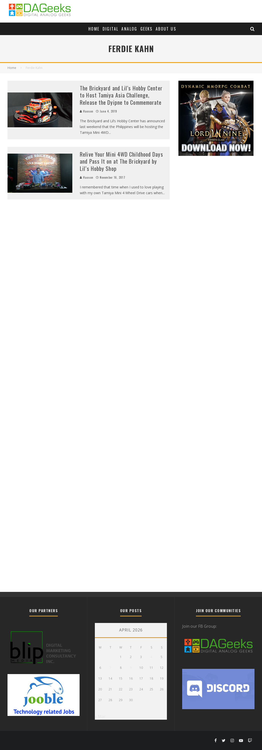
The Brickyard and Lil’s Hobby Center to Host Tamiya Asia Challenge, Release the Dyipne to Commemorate (121, 95)
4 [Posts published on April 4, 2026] (151, 657)
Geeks (146, 29)
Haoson (86, 111)
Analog (129, 29)
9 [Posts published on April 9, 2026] (131, 668)
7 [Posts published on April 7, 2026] (110, 668)
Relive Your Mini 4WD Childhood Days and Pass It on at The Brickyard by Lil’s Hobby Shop (121, 161)
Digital (111, 29)
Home (94, 29)
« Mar (100, 716)
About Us (166, 29)
